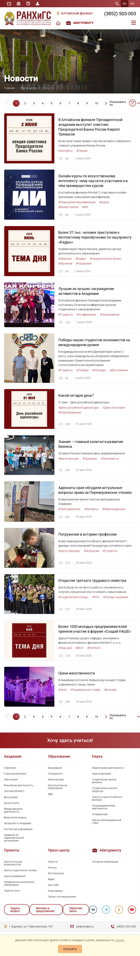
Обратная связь (75, 911)
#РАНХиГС (94, 649)
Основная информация (105, 863)
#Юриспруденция (69, 413)
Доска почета (11, 804)
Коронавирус (55, 892)
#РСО (95, 598)
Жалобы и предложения (45, 911)
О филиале (10, 769)
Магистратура (56, 781)
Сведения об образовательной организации (14, 839)
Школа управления (14, 877)
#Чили (62, 691)
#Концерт (110, 691)
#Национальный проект (105, 258)
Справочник (28, 3)
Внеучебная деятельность (18, 786)
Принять (70, 949)
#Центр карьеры (69, 551)
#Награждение (109, 315)
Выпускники (11, 798)
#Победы (83, 370)
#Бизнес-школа (68, 207)
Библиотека (19, 3)
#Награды (99, 370)
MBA (50, 795)
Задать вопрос (15, 911)
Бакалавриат (55, 769)
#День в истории (114, 408)
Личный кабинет (38, 3)
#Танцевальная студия (85, 691)
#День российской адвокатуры (78, 408)
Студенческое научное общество (104, 791)
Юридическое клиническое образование (19, 884)
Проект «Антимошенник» (62, 898)
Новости (53, 863)
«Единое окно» (12, 891)
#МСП (79, 649)
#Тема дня (65, 258)
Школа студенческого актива (20, 871)
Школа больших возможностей (13, 864)
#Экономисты (110, 459)
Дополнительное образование (57, 788)
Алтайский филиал (76, 13)
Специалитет (55, 775)
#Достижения (119, 370)
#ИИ (85, 207)
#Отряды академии (115, 598)
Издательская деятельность (108, 769)
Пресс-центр (28, 88)
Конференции (100, 815)
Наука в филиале (101, 775)
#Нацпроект (84, 263)
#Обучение (65, 263)
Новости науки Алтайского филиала (107, 799)
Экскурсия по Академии (17, 824)
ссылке (119, 940)
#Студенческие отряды (73, 598)
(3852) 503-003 (120, 13)
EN (132, 3)
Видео (51, 880)
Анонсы (52, 868)
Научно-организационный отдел (106, 823)
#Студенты (65, 315)
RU (124, 3)
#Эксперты (65, 150)
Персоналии (11, 781)
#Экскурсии (91, 551)
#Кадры (81, 258)
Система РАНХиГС (14, 792)
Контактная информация (18, 830)
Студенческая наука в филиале (104, 782)
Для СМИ (53, 886)
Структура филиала (15, 775)
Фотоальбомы (56, 874)
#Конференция (86, 315)
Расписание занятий (9, 3)
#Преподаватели (69, 509)
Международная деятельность (13, 811)
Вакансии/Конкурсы (15, 818)
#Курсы (104, 202)
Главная (9, 88)
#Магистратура (68, 459)
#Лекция (82, 150)
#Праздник (90, 459)
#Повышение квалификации (76, 202)
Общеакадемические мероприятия (103, 808)
